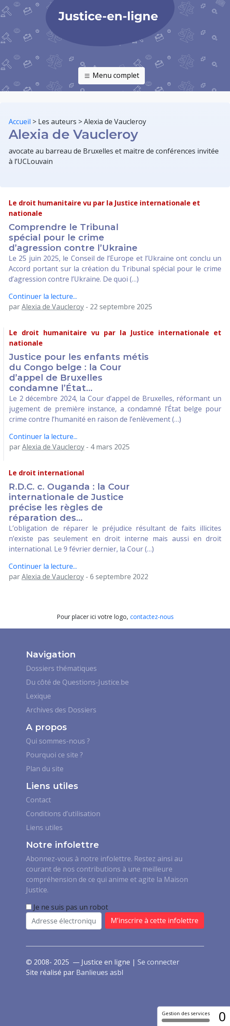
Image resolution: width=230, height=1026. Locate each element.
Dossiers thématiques (61, 668)
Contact (38, 800)
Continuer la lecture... (43, 296)
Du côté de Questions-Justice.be (77, 682)
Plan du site (45, 768)
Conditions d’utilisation (63, 813)
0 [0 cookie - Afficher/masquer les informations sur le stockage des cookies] (222, 1016)
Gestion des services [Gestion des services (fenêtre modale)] (186, 1016)
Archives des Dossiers (61, 710)
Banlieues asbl (99, 972)
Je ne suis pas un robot (67, 907)
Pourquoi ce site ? (54, 755)
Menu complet (111, 76)
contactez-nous (152, 616)
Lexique (38, 696)
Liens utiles (44, 827)
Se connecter (158, 962)
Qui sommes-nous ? (58, 741)
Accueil (20, 121)
